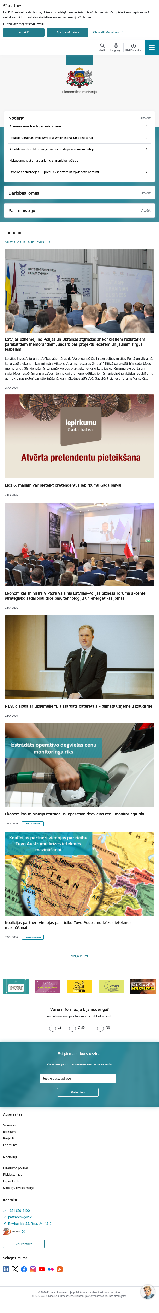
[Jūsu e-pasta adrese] (78, 1078)
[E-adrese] (11, 1231)
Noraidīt (23, 32)
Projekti (8, 1138)
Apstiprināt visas (68, 32)
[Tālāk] (151, 986)
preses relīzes (33, 823)
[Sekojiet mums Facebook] (24, 1269)
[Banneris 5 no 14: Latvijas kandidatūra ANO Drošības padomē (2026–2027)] (111, 986)
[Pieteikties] (78, 1092)
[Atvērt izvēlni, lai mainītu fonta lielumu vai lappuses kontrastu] (133, 48)
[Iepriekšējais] (8, 986)
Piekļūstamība (12, 1174)
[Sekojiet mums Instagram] (33, 1269)
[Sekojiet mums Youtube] (42, 1269)
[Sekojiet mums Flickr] (51, 1269)
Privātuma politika (15, 1168)
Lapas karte (11, 1181)
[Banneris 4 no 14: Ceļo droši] (79, 986)
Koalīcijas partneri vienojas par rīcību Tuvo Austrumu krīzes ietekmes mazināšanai (68, 925)
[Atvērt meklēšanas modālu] (102, 48)
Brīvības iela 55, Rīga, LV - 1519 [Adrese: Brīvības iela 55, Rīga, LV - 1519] (30, 1224)
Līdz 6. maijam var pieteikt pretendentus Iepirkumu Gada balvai (63, 485)
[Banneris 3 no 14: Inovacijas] (48, 986)
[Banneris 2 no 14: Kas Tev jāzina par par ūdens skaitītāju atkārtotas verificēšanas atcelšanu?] (16, 986)
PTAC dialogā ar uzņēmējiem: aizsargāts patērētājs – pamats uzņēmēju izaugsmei (79, 706)
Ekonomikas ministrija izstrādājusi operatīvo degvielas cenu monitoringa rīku (75, 813)
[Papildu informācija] (23, 1231)
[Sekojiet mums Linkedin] (6, 1269)
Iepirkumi (9, 1132)
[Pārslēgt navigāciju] (152, 47)
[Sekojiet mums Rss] (60, 1269)
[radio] (55, 1027)
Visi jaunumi (79, 956)
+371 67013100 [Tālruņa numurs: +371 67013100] (19, 1211)
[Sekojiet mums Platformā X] (15, 1269)
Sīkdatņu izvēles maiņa (18, 1188)
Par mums (10, 1145)
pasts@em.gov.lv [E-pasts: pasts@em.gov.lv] (19, 1217)
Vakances (9, 1125)
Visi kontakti (24, 1244)
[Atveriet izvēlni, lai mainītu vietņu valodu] (115, 48)
